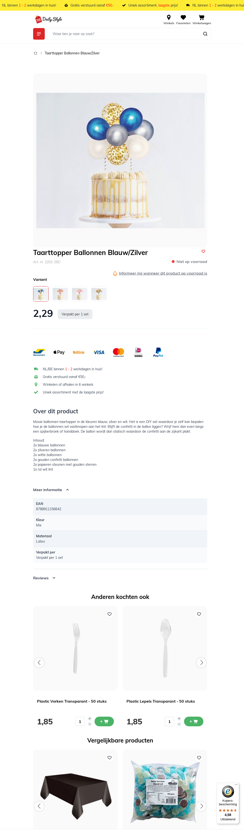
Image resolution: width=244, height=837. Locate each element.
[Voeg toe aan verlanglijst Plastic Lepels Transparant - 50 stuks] (199, 614)
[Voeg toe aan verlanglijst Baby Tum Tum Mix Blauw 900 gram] (199, 757)
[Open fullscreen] (120, 160)
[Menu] (236, 786)
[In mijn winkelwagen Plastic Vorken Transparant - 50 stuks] (104, 721)
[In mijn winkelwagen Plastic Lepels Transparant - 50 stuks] (193, 721)
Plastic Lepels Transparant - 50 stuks (160, 701)
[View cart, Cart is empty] (201, 19)
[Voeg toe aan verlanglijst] (203, 251)
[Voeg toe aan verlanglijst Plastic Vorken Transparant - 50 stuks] (109, 614)
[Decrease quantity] (90, 724)
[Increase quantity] (90, 719)
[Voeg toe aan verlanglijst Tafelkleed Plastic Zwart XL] (109, 757)
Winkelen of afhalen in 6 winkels (68, 384)
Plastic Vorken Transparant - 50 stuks (72, 701)
